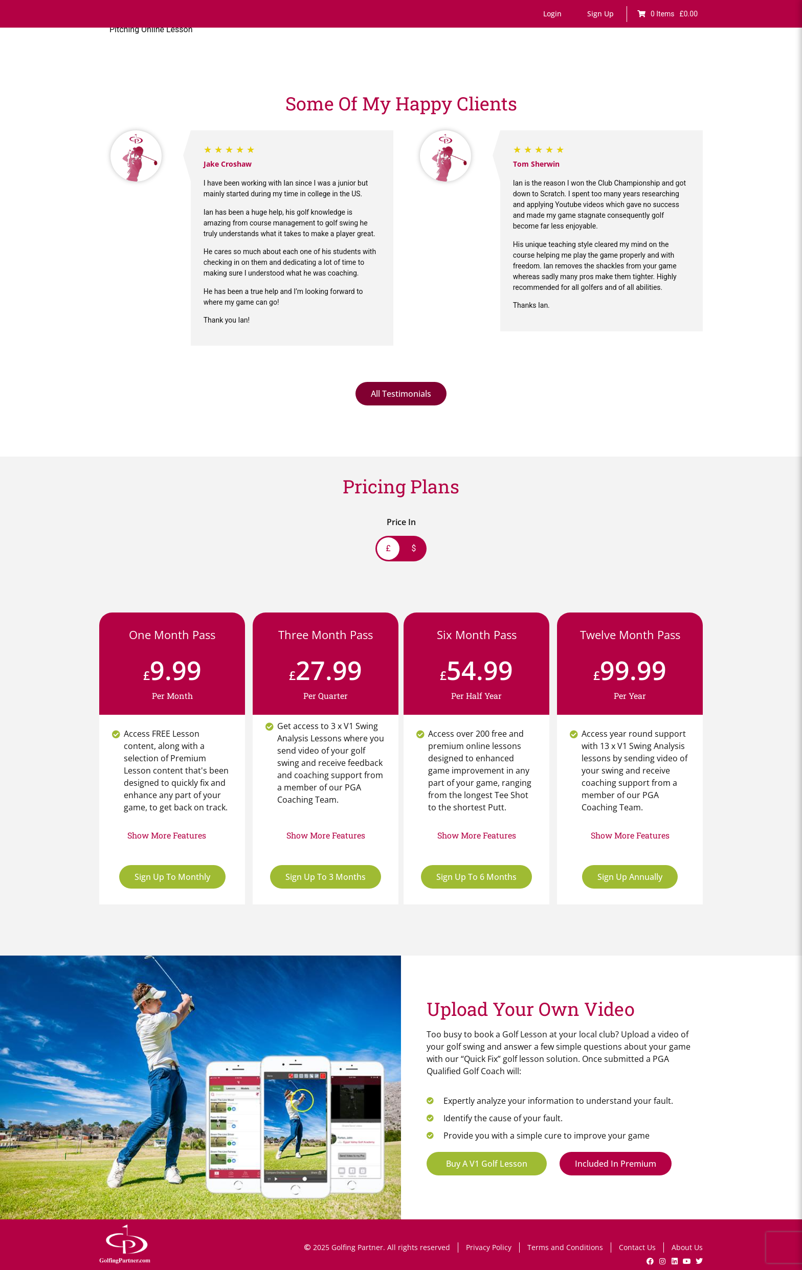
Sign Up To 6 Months (476, 876)
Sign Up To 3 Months (325, 876)
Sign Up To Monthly (172, 876)
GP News (651, 65)
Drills (468, 65)
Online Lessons (329, 65)
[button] (552, 13)
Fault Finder (389, 65)
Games (435, 65)
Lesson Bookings (519, 65)
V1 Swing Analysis (592, 65)
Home (279, 65)
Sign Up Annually (629, 876)
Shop (689, 65)
